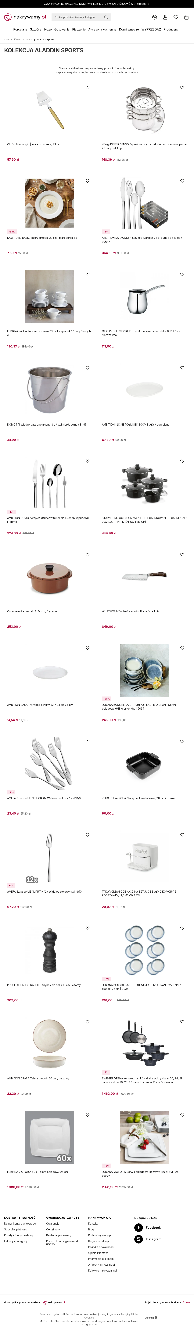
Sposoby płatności (15, 1229)
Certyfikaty (53, 1229)
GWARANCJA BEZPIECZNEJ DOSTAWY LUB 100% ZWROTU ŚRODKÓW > (96, 3)
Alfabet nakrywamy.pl (101, 1264)
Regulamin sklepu (99, 1241)
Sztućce (35, 29)
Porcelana (20, 29)
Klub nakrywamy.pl (99, 1235)
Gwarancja (52, 1223)
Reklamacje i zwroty (58, 1235)
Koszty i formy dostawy (18, 1235)
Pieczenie (79, 29)
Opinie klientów (98, 1252)
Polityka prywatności (101, 1247)
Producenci (171, 29)
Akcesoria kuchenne (102, 29)
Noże (48, 29)
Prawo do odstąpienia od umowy (62, 1243)
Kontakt (93, 1223)
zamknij (151, 1317)
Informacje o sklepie (101, 1258)
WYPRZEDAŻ (151, 29)
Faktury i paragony (16, 1241)
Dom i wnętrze (129, 29)
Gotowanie (62, 29)
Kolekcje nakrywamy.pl (102, 1270)
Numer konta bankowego (20, 1223)
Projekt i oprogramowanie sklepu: (167, 1302)
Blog (91, 1229)
